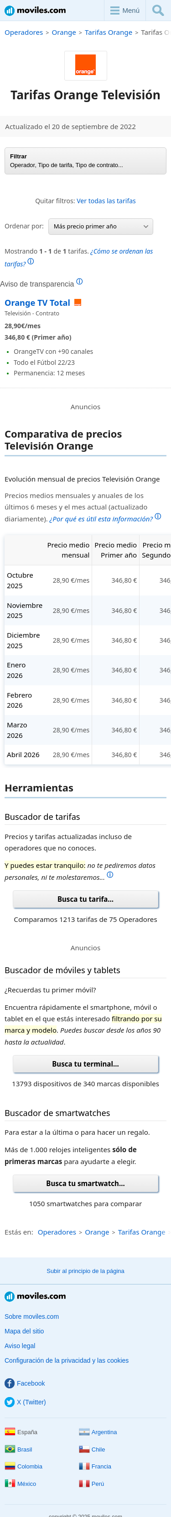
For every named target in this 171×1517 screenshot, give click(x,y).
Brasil (18, 1449)
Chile (92, 1449)
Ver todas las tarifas (106, 200)
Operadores (24, 32)
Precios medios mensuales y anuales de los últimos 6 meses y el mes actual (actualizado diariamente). (83, 507)
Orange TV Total (39, 302)
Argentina (98, 1432)
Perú (91, 1483)
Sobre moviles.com (32, 1316)
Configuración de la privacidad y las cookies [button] (67, 1360)
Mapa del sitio (24, 1331)
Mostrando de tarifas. (79, 257)
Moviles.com (35, 10)
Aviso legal (20, 1345)
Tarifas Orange (108, 32)
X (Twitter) (25, 1402)
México (20, 1483)
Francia (95, 1466)
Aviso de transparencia (41, 284)
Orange (64, 32)
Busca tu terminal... (85, 1063)
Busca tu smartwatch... (85, 1183)
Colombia (23, 1466)
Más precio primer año (101, 226)
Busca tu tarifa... (85, 899)
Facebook (25, 1383)
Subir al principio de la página (85, 1271)
